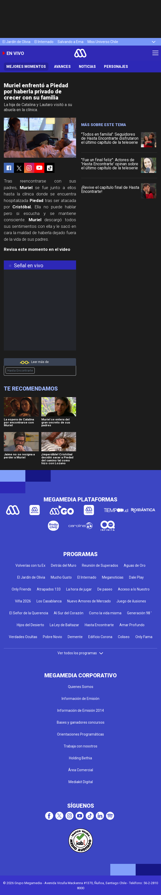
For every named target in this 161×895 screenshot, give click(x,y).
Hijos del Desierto (30, 625)
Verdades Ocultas (23, 637)
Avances (62, 67)
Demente (75, 637)
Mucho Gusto (61, 577)
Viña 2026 (23, 601)
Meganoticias (112, 577)
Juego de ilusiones (131, 601)
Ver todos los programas (81, 653)
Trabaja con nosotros (80, 746)
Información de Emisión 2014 (80, 710)
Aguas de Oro (135, 565)
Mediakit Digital (80, 782)
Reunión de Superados (100, 565)
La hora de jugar (79, 589)
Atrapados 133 (49, 589)
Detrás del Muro (63, 565)
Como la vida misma (105, 613)
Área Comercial (80, 770)
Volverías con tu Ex (30, 565)
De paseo (104, 589)
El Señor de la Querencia (28, 613)
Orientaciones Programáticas (80, 734)
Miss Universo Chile (102, 42)
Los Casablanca (49, 601)
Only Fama (143, 637)
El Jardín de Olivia (16, 42)
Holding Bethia (80, 758)
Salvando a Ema (70, 42)
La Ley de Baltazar (64, 625)
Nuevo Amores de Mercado (89, 601)
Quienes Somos (80, 687)
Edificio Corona (100, 637)
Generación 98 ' (139, 613)
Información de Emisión (80, 699)
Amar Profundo (132, 625)
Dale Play (136, 577)
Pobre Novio (52, 637)
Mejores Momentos (26, 67)
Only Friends (21, 589)
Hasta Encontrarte (20, 370)
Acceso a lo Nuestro (134, 589)
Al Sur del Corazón (68, 613)
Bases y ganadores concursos (80, 722)
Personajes (116, 67)
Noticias (87, 67)
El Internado (43, 42)
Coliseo (124, 637)
